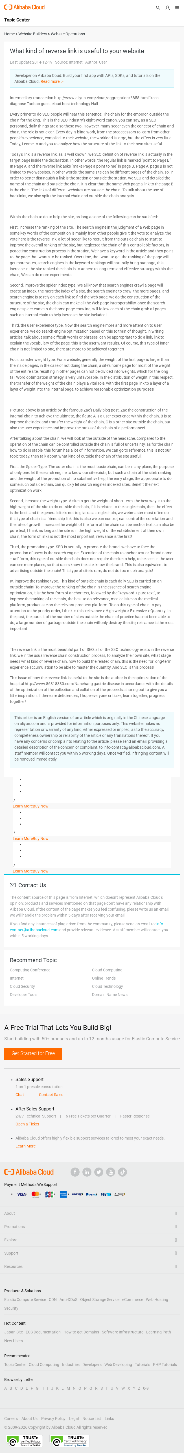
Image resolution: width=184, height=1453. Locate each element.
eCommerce (132, 1299)
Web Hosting (157, 1299)
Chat (20, 1094)
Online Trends (104, 978)
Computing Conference (30, 970)
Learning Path (158, 1332)
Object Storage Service (99, 1299)
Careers (11, 1418)
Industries (71, 1364)
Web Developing (118, 1364)
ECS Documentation (43, 1332)
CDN (53, 1299)
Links (109, 1418)
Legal (74, 1418)
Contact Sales (51, 1094)
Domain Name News (110, 994)
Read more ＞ (52, 81)
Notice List (91, 1418)
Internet (17, 978)
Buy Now (41, 806)
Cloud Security (22, 986)
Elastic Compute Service (25, 1299)
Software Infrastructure (122, 1332)
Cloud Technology (107, 986)
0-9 (146, 1388)
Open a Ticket (27, 1124)
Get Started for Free (33, 1053)
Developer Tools (23, 994)
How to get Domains (81, 1332)
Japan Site (13, 1332)
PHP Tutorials (165, 1364)
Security (11, 1308)
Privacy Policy (53, 1418)
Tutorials (142, 1364)
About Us (29, 1418)
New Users (13, 1341)
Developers (92, 1364)
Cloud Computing (107, 970)
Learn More (23, 806)
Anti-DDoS (68, 1299)
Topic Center (15, 1364)
